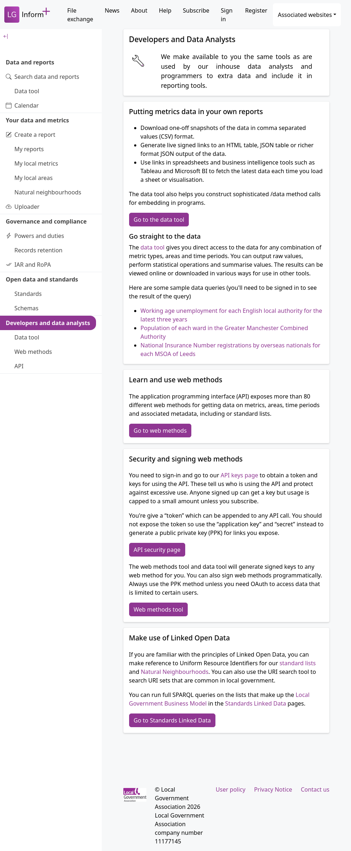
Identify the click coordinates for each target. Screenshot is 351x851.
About (139, 10)
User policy (231, 789)
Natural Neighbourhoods (174, 672)
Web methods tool (158, 609)
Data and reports (30, 62)
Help (165, 10)
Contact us (315, 789)
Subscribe (196, 10)
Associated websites (305, 15)
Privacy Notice (273, 789)
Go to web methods (160, 430)
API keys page (239, 475)
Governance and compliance (46, 221)
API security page (157, 550)
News (112, 10)
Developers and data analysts (48, 323)
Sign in (227, 14)
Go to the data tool (159, 220)
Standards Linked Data (255, 703)
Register (256, 10)
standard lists (297, 663)
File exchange (80, 14)
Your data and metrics (37, 120)
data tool (153, 247)
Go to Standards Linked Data (172, 720)
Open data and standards (42, 279)
